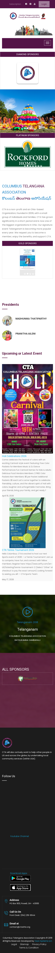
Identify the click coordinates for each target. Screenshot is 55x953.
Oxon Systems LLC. (43, 941)
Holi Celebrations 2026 (14, 456)
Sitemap (24, 944)
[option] (27, 330)
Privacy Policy (39, 944)
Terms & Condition (29, 947)
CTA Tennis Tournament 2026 (18, 550)
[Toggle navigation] (47, 43)
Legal (14, 944)
